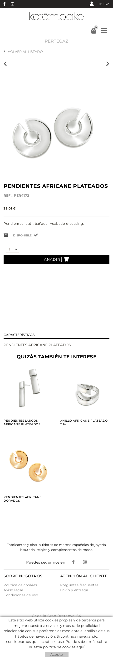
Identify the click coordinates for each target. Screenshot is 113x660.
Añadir (56, 259)
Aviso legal (13, 590)
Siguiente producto (107, 63)
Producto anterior (5, 63)
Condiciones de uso (21, 595)
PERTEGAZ (56, 41)
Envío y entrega (74, 590)
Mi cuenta (92, 3)
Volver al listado (23, 52)
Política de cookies (20, 585)
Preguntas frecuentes (79, 585)
